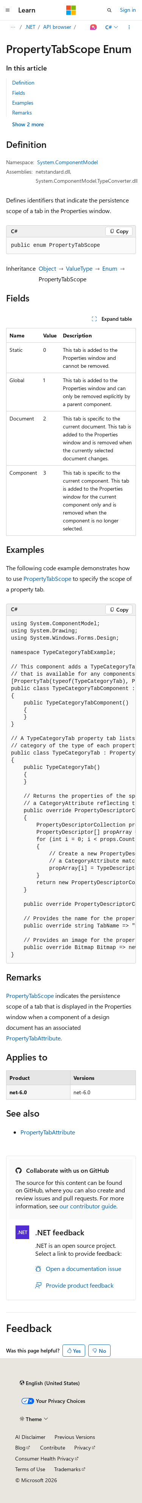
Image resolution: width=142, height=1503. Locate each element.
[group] (71, 789)
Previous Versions (75, 1436)
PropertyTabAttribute (33, 1038)
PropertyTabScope (47, 578)
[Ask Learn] (93, 27)
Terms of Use (30, 1469)
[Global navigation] (7, 10)
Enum (109, 268)
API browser (57, 26)
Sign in (128, 9)
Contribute (52, 1447)
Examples (22, 102)
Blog (20, 1447)
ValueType (79, 268)
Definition (23, 82)
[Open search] (109, 10)
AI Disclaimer (30, 1436)
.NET (30, 26)
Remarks (22, 112)
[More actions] (129, 27)
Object (47, 268)
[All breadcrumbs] (12, 27)
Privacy (82, 1447)
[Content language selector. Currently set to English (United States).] (49, 1383)
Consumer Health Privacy (44, 1458)
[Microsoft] (71, 10)
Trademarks (67, 1469)
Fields (18, 92)
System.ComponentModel (67, 162)
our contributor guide (87, 1206)
